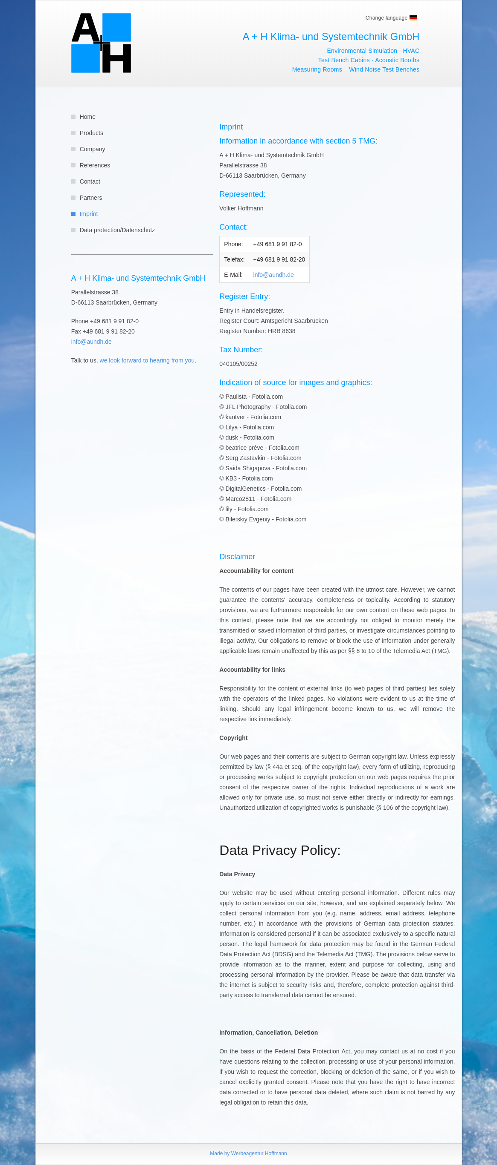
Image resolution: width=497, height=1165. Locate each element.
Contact (90, 181)
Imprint (89, 213)
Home (88, 116)
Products (91, 132)
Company (92, 149)
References (95, 165)
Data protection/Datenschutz (117, 230)
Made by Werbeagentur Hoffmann (248, 1153)
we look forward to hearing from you (147, 360)
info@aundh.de (91, 341)
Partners (91, 197)
